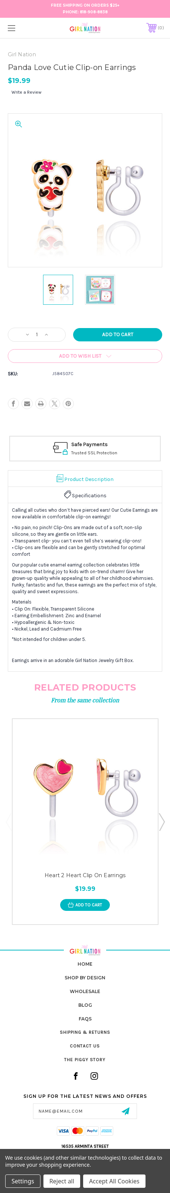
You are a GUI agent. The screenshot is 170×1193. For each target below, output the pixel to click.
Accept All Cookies (114, 1181)
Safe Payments (89, 444)
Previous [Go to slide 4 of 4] (8, 821)
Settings (23, 1181)
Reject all (61, 1181)
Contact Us (85, 1046)
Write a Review (27, 92)
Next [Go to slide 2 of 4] (161, 821)
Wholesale (85, 991)
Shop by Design (85, 977)
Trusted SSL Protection (94, 452)
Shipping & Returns (85, 1032)
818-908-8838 (94, 12)
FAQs (85, 1019)
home (85, 964)
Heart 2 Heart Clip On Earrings (85, 875)
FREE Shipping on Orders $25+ (85, 5)
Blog (85, 1005)
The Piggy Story (84, 1059)
